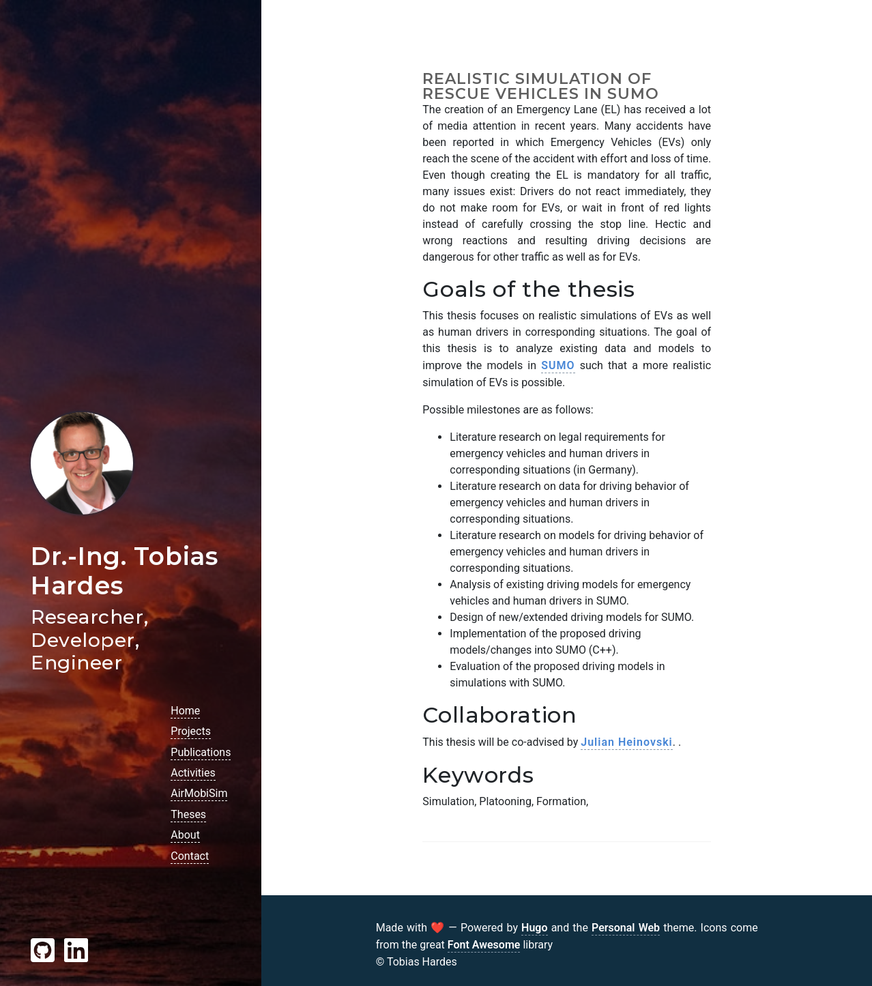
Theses (188, 814)
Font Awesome (484, 944)
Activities (193, 772)
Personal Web (626, 927)
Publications (201, 752)
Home (185, 710)
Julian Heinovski (626, 742)
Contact (190, 856)
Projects (191, 731)
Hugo (534, 927)
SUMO (558, 365)
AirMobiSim (199, 793)
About (185, 834)
